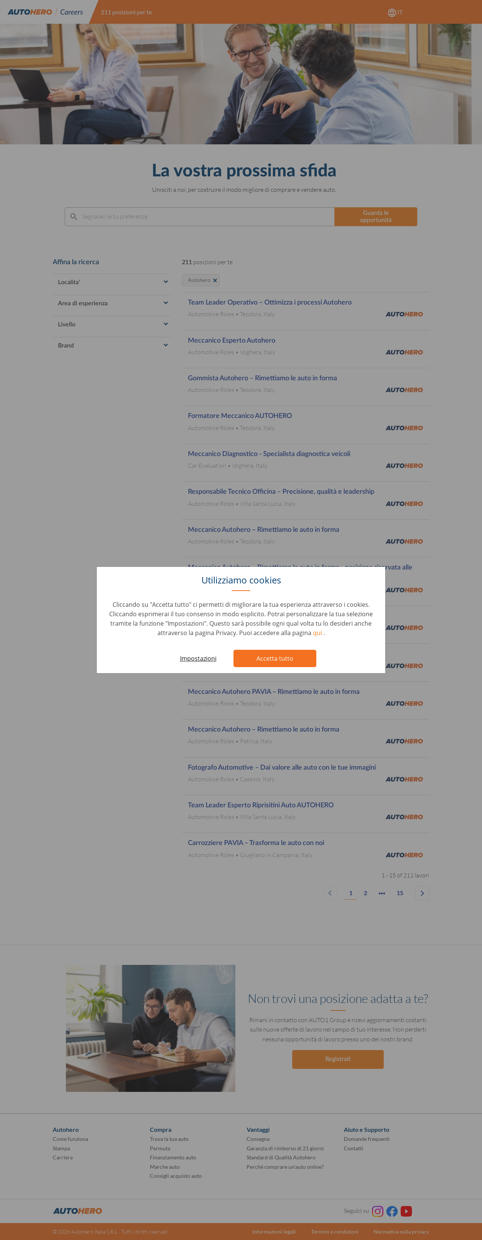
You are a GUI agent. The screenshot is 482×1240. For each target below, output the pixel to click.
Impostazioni (198, 658)
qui (318, 633)
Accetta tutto (274, 658)
